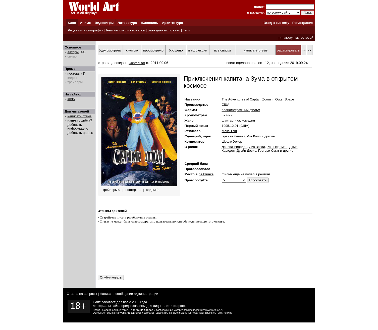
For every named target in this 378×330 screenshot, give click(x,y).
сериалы (149, 320)
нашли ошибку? (80, 120)
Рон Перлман (277, 147)
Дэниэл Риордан (234, 147)
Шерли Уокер (232, 141)
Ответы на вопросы (82, 301)
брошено (176, 50)
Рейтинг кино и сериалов (125, 30)
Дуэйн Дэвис (246, 150)
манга (184, 320)
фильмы (136, 320)
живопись (210, 320)
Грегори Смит (268, 150)
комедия (248, 120)
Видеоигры (104, 23)
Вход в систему (276, 23)
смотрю (132, 50)
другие (269, 136)
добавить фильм (81, 133)
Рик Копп (253, 136)
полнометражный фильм (241, 110)
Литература (127, 23)
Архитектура (172, 23)
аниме (174, 320)
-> (309, 50)
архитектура (225, 320)
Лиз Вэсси (257, 147)
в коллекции (197, 50)
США (226, 104)
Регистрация (302, 23)
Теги (186, 30)
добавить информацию (78, 126)
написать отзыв (80, 116)
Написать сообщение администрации (129, 301)
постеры (74, 73)
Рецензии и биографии (85, 30)
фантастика (231, 120)
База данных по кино (164, 30)
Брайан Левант (233, 136)
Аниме (85, 23)
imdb (71, 99)
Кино (72, 23)
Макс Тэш (229, 131)
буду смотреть (110, 50)
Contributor (137, 63)
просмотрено (153, 50)
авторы (73, 52)
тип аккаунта (288, 37)
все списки (222, 50)
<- (303, 50)
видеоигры (162, 320)
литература (196, 320)
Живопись (149, 23)
